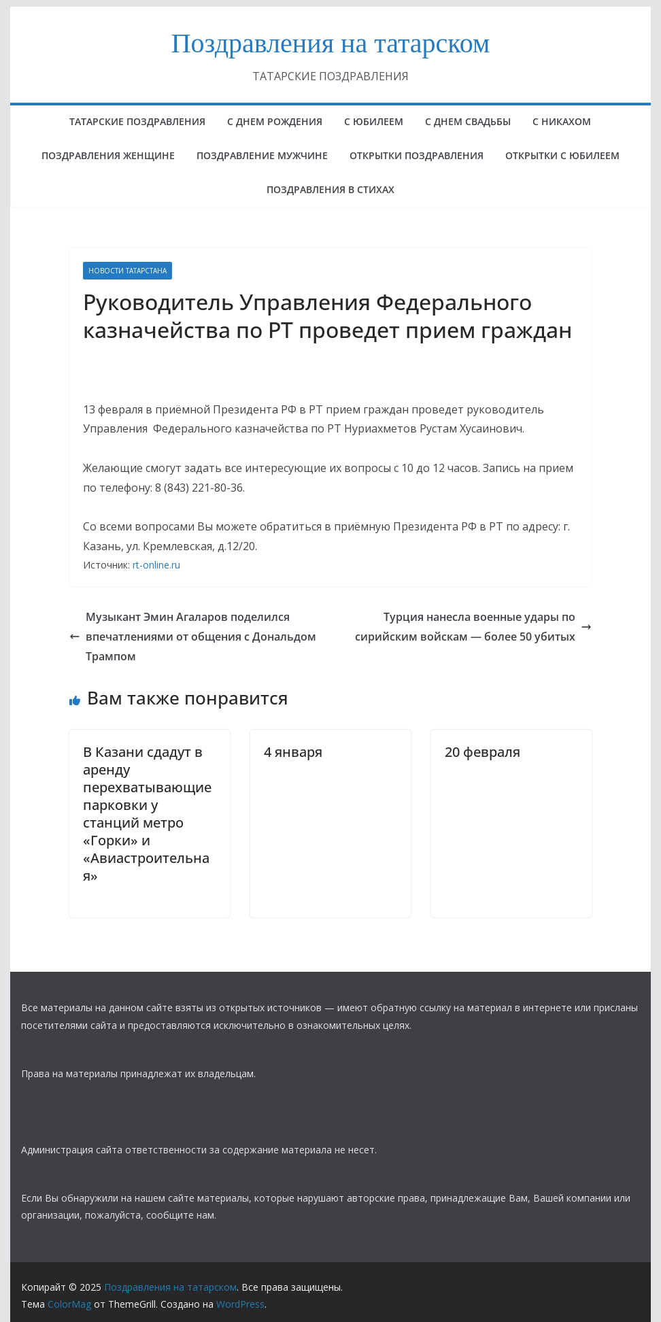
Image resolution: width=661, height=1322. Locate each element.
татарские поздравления (137, 121)
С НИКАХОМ (561, 121)
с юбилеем (373, 121)
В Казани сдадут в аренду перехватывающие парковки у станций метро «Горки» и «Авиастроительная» (147, 814)
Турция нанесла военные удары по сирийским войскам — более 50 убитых (473, 626)
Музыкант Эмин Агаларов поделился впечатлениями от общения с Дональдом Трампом (192, 636)
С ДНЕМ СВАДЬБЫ (468, 121)
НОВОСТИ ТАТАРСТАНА (127, 270)
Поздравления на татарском (330, 43)
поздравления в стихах (330, 189)
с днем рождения (274, 121)
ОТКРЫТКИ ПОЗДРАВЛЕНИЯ (417, 155)
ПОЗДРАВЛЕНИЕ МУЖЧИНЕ (262, 155)
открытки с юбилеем (562, 155)
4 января (293, 752)
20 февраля (482, 752)
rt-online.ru (156, 564)
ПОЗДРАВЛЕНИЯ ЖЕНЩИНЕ (108, 155)
